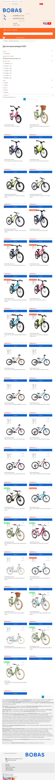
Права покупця (15, 1)
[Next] (34, 99)
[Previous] (22, 99)
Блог (7, 761)
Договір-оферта (9, 770)
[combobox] (26, 34)
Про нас (7, 764)
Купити (15, 137)
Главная (6, 41)
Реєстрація (14, 4)
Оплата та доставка (6, 1)
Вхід (41, 4)
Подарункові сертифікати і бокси (14, 758)
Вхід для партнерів (11, 760)
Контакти (21, 1)
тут (44, 742)
